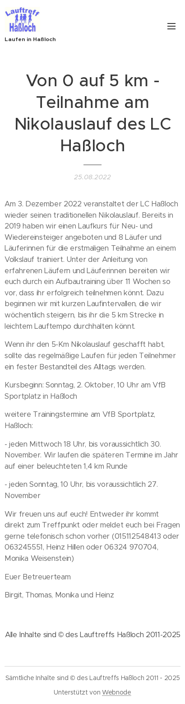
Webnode (116, 692)
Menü (171, 26)
